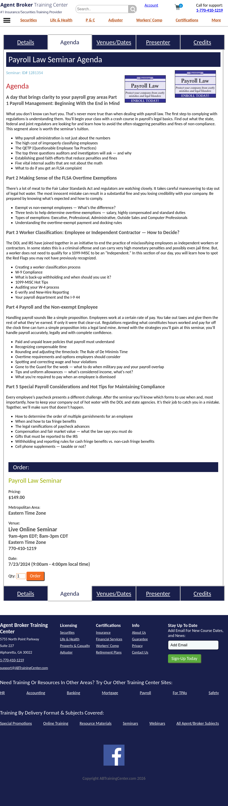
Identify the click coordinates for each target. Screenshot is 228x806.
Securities (28, 20)
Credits (202, 42)
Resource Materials (95, 723)
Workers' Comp (149, 20)
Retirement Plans (109, 652)
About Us (139, 632)
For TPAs (180, 692)
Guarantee (140, 639)
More (216, 20)
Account (151, 5)
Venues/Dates (113, 42)
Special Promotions (16, 723)
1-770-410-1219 (209, 10)
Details (25, 42)
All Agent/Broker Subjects (197, 723)
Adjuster (115, 20)
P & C (90, 20)
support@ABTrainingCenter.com (24, 668)
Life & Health (61, 20)
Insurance (103, 632)
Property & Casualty (75, 646)
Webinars (157, 723)
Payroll (145, 692)
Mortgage (110, 692)
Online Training (55, 723)
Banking (73, 692)
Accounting (35, 692)
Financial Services (109, 639)
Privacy (137, 646)
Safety (214, 692)
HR (2, 692)
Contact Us (140, 652)
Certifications (187, 20)
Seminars (130, 723)
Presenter (158, 42)
